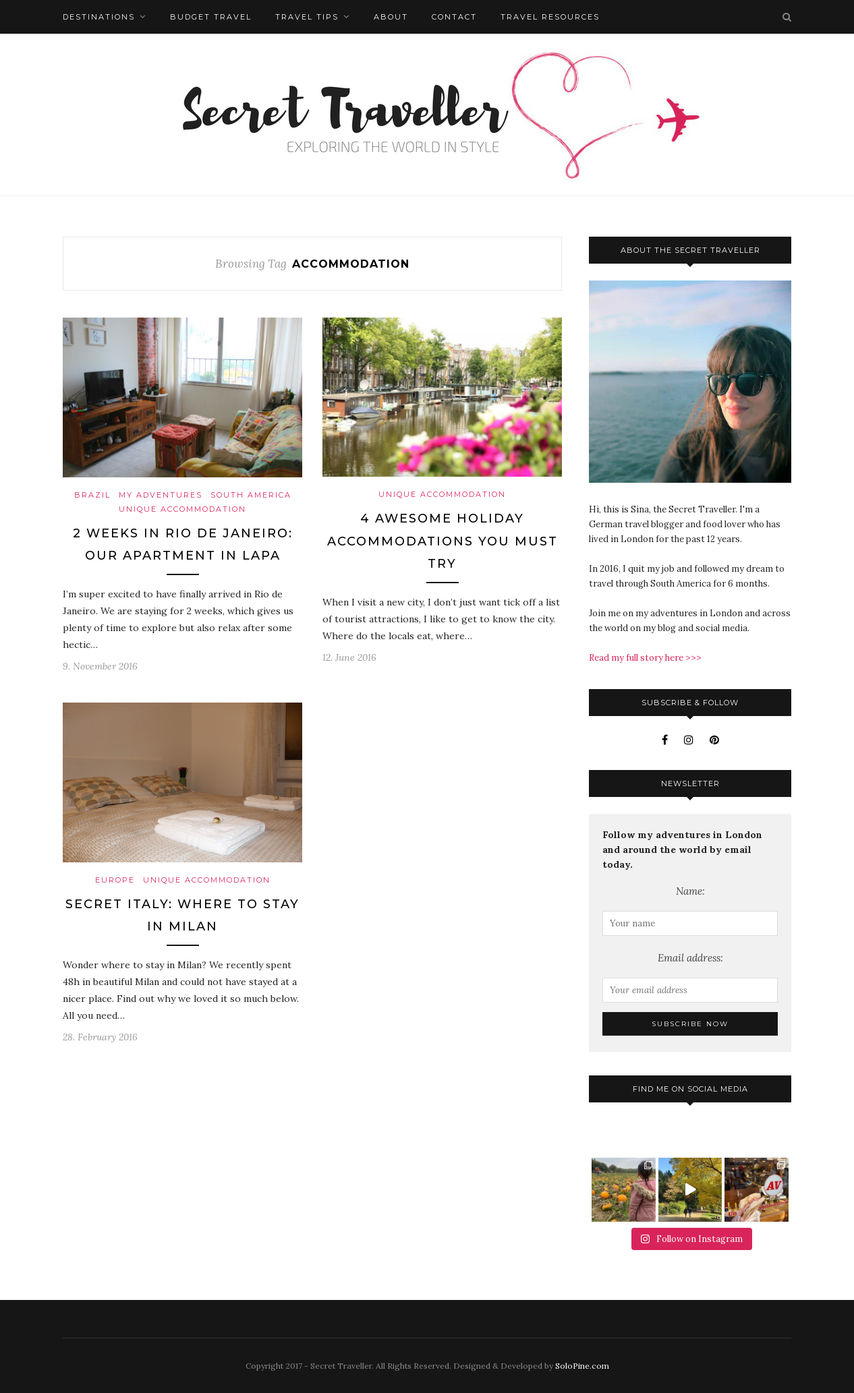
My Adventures (160, 495)
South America (250, 495)
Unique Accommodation (182, 509)
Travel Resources (550, 17)
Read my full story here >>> (645, 657)
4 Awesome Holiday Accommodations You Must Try (442, 541)
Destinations (99, 17)
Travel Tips (307, 17)
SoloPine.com (582, 1366)
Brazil (92, 495)
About (391, 17)
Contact (454, 17)
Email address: (690, 957)
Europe (115, 880)
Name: (690, 891)
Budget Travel (211, 17)
